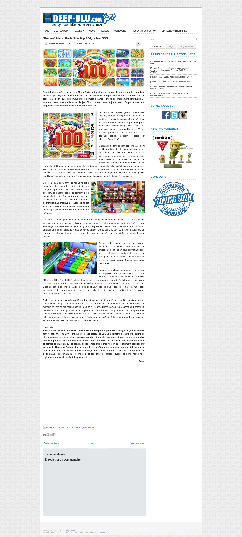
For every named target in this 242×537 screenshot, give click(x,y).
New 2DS (69, 428)
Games (80, 29)
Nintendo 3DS (89, 428)
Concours (120, 31)
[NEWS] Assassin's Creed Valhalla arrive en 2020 (170, 82)
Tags (171, 46)
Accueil (94, 443)
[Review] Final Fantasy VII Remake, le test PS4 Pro (171, 77)
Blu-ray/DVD (63, 29)
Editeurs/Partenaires (174, 31)
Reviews (104, 31)
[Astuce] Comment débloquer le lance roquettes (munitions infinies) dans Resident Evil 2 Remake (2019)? (170, 70)
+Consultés (157, 46)
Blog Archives (186, 46)
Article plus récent (51, 443)
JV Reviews (59, 428)
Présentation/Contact (144, 31)
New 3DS (78, 428)
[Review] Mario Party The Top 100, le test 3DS (75, 38)
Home (46, 31)
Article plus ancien (137, 443)
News (92, 31)
